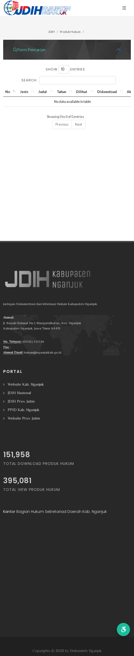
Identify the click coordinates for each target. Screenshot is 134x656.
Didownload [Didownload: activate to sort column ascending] (107, 92)
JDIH (51, 31)
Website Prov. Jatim (24, 418)
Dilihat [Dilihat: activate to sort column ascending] (81, 92)
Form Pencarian (29, 49)
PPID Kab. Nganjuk (23, 409)
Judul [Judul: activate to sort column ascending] (42, 92)
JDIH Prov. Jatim (21, 401)
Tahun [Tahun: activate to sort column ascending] (61, 92)
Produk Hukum (70, 31)
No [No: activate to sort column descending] (7, 92)
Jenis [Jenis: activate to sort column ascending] (24, 92)
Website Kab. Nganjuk (26, 384)
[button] (123, 629)
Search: (68, 80)
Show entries (65, 69)
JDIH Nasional (19, 392)
